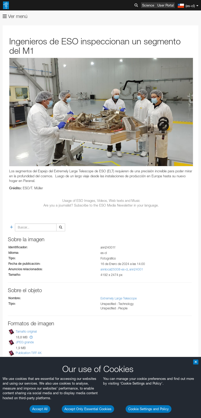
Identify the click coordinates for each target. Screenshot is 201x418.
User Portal (165, 5)
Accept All (40, 409)
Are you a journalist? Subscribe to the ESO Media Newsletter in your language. (101, 205)
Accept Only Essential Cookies (87, 409)
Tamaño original (26, 331)
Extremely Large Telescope (118, 298)
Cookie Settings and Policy (148, 409)
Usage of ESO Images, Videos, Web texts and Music (101, 200)
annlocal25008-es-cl (114, 269)
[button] (31, 337)
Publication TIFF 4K (29, 353)
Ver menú (15, 16)
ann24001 (136, 269)
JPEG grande (25, 342)
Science (148, 5)
